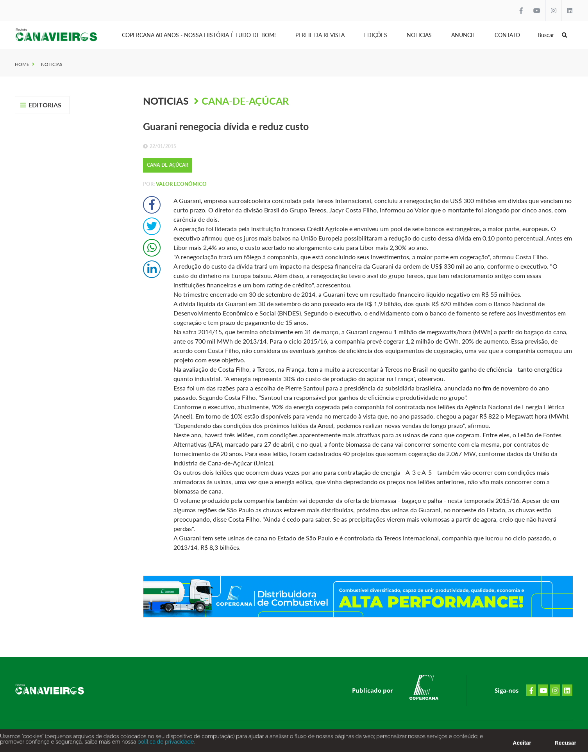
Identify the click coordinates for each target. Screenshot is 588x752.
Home (22, 64)
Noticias (419, 35)
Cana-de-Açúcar (245, 101)
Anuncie (463, 35)
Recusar (565, 745)
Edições (375, 35)
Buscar (552, 35)
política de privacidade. (165, 744)
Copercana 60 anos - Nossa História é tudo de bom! (199, 35)
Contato (507, 35)
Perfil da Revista (320, 35)
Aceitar (522, 745)
